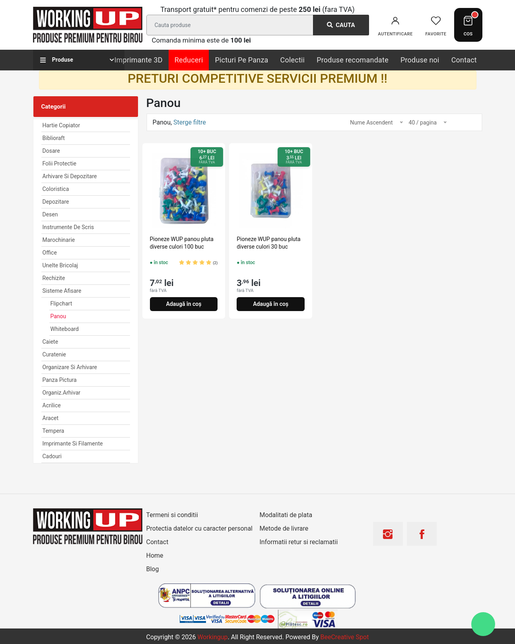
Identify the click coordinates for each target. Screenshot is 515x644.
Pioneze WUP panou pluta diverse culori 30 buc (268, 242)
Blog (152, 569)
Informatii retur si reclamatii (299, 542)
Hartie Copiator (61, 125)
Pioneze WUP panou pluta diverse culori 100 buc (182, 242)
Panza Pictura (60, 380)
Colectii (292, 60)
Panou (58, 316)
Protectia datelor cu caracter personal (199, 528)
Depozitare (56, 201)
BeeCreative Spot (345, 637)
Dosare (51, 151)
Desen (50, 214)
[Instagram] (388, 537)
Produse (57, 59)
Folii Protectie (59, 163)
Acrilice (52, 405)
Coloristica (56, 189)
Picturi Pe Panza (241, 60)
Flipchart (61, 303)
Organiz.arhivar (62, 392)
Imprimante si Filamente (73, 443)
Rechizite (54, 278)
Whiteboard (65, 329)
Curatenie (54, 354)
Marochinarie (59, 240)
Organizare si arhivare (70, 367)
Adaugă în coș (183, 304)
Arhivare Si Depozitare (70, 176)
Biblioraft (54, 138)
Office (50, 252)
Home (154, 555)
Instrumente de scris (68, 227)
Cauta (341, 25)
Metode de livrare (284, 528)
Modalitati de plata (286, 515)
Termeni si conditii (172, 515)
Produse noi (419, 60)
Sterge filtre (189, 122)
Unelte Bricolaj (60, 265)
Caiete (50, 342)
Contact (464, 60)
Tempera (53, 431)
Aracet (51, 418)
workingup (212, 637)
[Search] (256, 25)
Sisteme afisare (62, 291)
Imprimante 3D (139, 60)
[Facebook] (422, 537)
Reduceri (189, 60)
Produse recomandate (353, 60)
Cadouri (52, 456)
